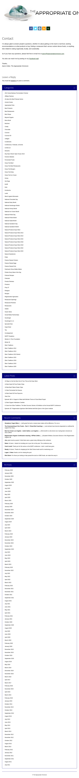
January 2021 (8, 619)
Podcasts (7, 278)
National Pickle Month (11, 217)
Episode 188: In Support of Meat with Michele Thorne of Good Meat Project (25, 399)
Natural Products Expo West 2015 (14, 239)
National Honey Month (11, 208)
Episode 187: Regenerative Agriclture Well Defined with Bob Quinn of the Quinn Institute (29, 408)
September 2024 (9, 519)
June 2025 (7, 491)
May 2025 (7, 494)
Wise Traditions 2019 (10, 363)
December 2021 (9, 588)
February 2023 (9, 567)
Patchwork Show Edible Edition (13, 269)
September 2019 (9, 658)
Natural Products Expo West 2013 (14, 233)
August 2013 (8, 716)
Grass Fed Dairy (9, 172)
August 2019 (8, 661)
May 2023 (7, 558)
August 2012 (8, 743)
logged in (14, 81)
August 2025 (8, 485)
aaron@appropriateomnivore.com (53, 54)
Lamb (6, 193)
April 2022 (7, 579)
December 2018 (9, 670)
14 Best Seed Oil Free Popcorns (13, 393)
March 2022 (8, 582)
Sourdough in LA (9, 321)
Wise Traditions (9, 345)
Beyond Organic (9, 117)
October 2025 (8, 479)
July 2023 (7, 552)
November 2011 (9, 755)
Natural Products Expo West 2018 (14, 242)
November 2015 (9, 689)
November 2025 (9, 476)
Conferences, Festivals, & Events (14, 144)
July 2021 (7, 604)
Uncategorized (9, 333)
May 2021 (7, 610)
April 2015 (7, 692)
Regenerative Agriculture (11, 296)
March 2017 (8, 683)
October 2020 (8, 622)
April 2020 (7, 637)
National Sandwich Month (12, 226)
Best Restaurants (9, 111)
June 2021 (7, 607)
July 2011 (7, 765)
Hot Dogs (7, 181)
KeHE (6, 184)
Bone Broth (8, 120)
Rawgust (7, 290)
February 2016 (9, 686)
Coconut (7, 132)
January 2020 (8, 646)
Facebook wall (34, 58)
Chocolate (7, 129)
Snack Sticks (8, 312)
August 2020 (8, 628)
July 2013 (7, 719)
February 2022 (9, 585)
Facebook (31, 28)
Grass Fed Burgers (10, 169)
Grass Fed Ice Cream (11, 175)
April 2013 (7, 728)
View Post (7, 396)
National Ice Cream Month (12, 211)
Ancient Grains (9, 102)
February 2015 (9, 698)
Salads (7, 308)
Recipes (7, 293)
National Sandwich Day (11, 224)
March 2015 (8, 695)
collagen (7, 138)
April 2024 (7, 528)
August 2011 (8, 761)
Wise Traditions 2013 (10, 351)
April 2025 (7, 497)
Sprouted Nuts (9, 324)
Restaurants (8, 306)
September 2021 (9, 597)
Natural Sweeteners (10, 254)
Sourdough (8, 318)
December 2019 (9, 649)
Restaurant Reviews (10, 302)
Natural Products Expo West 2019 (14, 245)
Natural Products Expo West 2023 (14, 251)
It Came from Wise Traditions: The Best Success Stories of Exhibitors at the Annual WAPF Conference (33, 405)
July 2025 (7, 488)
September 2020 (9, 625)
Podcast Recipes (9, 275)
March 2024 (8, 531)
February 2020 (9, 643)
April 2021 (7, 613)
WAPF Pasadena (9, 336)
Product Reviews (9, 281)
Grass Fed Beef (9, 163)
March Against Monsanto (11, 196)
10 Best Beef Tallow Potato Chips (14, 387)
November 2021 (9, 591)
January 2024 (8, 537)
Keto (6, 187)
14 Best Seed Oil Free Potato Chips (14, 384)
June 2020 (7, 634)
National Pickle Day (10, 214)
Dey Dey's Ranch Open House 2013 (15, 154)
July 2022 (7, 573)
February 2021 (9, 616)
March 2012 (8, 746)
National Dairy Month (10, 202)
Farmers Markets (9, 157)
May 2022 (7, 576)
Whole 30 (7, 342)
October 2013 (8, 710)
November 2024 (9, 512)
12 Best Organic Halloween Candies (15, 402)
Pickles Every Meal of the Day (13, 272)
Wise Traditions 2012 (10, 348)
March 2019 (8, 667)
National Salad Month (11, 220)
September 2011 (9, 759)
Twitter (35, 28)
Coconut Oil (8, 135)
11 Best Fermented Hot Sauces (13, 390)
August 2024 (8, 521)
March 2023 (8, 564)
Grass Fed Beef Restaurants (12, 166)
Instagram (39, 28)
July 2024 (7, 525)
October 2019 (8, 655)
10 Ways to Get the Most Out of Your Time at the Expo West (21, 381)
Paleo (6, 257)
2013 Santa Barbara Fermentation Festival (16, 93)
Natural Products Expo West (12, 230)
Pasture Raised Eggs (10, 263)
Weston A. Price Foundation (12, 339)
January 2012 (8, 752)
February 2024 (9, 534)
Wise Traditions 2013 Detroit (12, 354)
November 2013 (9, 707)
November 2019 (9, 652)
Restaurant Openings (10, 299)
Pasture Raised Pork (10, 266)
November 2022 (9, 570)
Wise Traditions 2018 (10, 360)
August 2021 (8, 601)
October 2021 (8, 594)
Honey (6, 178)
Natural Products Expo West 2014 (14, 236)
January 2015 (8, 701)
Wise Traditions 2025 (10, 366)
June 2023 (7, 555)
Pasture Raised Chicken (11, 260)
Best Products (8, 108)
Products (7, 284)
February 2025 (9, 503)
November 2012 (9, 737)
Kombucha (8, 190)
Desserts (7, 151)
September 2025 (9, 482)
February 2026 (9, 470)
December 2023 (9, 540)
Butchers (7, 123)
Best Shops (8, 114)
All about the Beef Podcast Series (14, 99)
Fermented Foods (10, 160)
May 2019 (7, 664)
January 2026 (8, 473)
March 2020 (8, 640)
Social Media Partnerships (12, 315)
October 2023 (8, 546)
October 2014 (8, 704)
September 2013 (9, 713)
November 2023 (9, 543)
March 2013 (8, 731)
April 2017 (7, 679)
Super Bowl (8, 327)
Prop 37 (7, 287)
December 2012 (9, 734)
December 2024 (9, 509)
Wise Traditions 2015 (10, 357)
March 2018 (8, 677)
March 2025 (8, 500)
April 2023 (7, 561)
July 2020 (7, 631)
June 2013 (7, 722)
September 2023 (9, 549)
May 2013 (7, 725)
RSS (44, 28)
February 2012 (9, 749)
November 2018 (9, 673)
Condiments (8, 141)
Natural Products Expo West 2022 (14, 248)
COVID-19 (7, 148)
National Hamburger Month (12, 205)
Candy (6, 126)
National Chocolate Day (11, 199)
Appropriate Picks (9, 105)
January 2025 (8, 506)
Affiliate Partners (9, 96)
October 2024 (8, 515)
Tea (6, 330)
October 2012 (8, 740)
